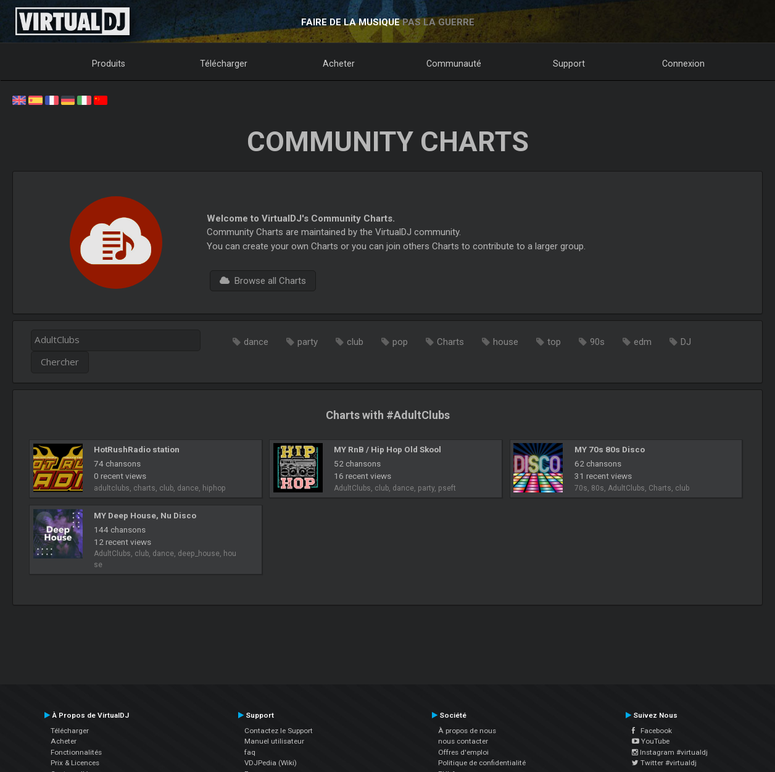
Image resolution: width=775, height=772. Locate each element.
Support (569, 63)
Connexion (683, 63)
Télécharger (223, 63)
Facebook (652, 730)
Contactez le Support (278, 730)
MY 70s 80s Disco (609, 449)
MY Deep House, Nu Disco (145, 515)
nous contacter (463, 741)
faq (249, 752)
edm (643, 341)
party (307, 341)
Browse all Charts (263, 280)
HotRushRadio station (137, 449)
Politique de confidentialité (482, 762)
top (554, 341)
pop (400, 341)
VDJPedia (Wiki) (270, 762)
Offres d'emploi (463, 752)
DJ (686, 341)
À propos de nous (467, 730)
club (355, 341)
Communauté (453, 63)
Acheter (339, 63)
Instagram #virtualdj (670, 752)
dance (256, 341)
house (505, 341)
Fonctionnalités (76, 752)
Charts (450, 341)
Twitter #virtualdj (664, 762)
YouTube (650, 741)
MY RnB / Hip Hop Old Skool (387, 449)
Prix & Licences (75, 762)
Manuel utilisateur (274, 741)
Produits (108, 63)
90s (597, 341)
